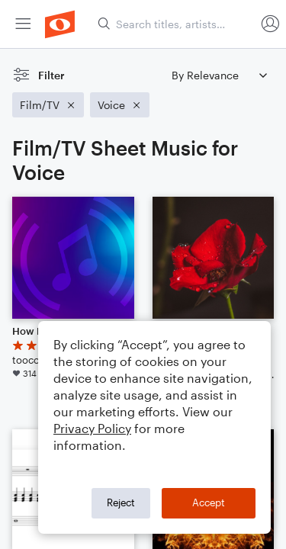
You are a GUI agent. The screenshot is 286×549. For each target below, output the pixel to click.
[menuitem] (23, 24)
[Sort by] (219, 75)
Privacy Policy (92, 428)
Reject (121, 502)
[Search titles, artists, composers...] (176, 24)
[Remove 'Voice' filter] (119, 104)
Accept (208, 502)
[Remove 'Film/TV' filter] (48, 104)
